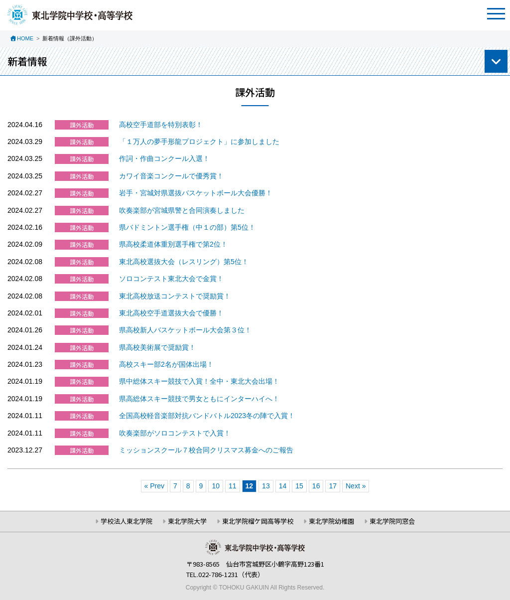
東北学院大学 (187, 521)
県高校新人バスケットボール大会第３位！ (185, 330)
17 (333, 486)
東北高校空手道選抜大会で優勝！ (171, 313)
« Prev (154, 486)
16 (316, 486)
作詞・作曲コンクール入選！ (164, 158)
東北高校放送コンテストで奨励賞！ (175, 296)
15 (299, 486)
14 (283, 486)
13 (266, 486)
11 (233, 486)
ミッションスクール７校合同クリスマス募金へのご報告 (206, 450)
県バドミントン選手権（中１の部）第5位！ (187, 227)
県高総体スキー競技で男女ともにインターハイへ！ (199, 399)
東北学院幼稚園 (331, 521)
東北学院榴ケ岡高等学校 (257, 521)
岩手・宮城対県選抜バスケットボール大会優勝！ (195, 193)
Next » (356, 486)
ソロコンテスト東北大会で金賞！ (171, 279)
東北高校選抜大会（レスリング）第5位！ (184, 262)
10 (216, 486)
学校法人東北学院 (126, 521)
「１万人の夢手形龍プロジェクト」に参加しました (199, 142)
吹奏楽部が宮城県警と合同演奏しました (182, 210)
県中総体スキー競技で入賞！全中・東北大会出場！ (199, 381)
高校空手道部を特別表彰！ (161, 125)
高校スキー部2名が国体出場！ (166, 364)
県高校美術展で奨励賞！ (157, 347)
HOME (25, 38)
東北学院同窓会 (392, 521)
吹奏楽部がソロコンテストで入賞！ (175, 433)
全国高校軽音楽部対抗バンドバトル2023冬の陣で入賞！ (207, 416)
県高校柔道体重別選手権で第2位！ (173, 244)
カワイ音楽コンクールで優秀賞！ (171, 176)
